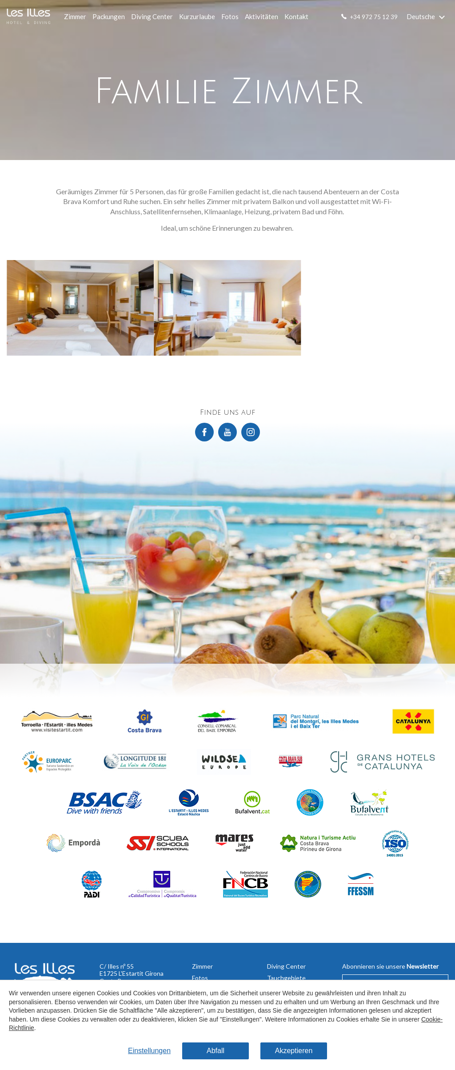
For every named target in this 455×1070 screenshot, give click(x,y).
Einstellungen (149, 1050)
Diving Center (152, 16)
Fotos (230, 16)
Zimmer (75, 16)
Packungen (108, 16)
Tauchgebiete (286, 978)
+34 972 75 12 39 (374, 16)
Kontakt (296, 16)
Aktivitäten (261, 16)
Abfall (215, 1050)
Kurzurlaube (197, 16)
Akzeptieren (294, 1050)
